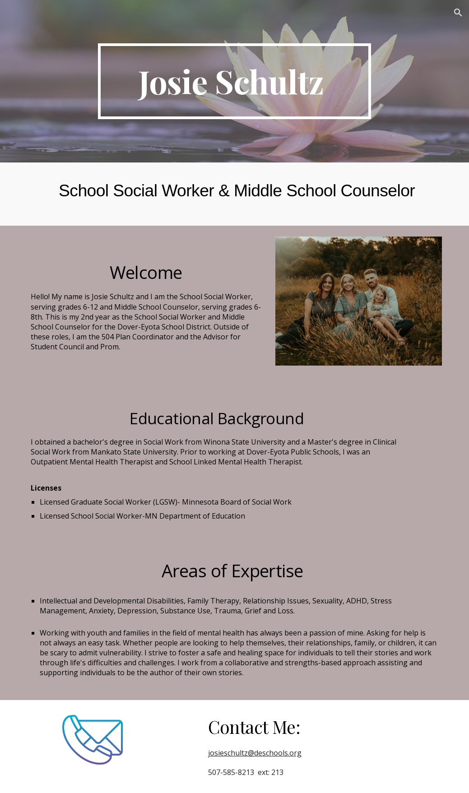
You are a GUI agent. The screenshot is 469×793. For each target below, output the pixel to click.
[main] (234, 81)
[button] (458, 12)
